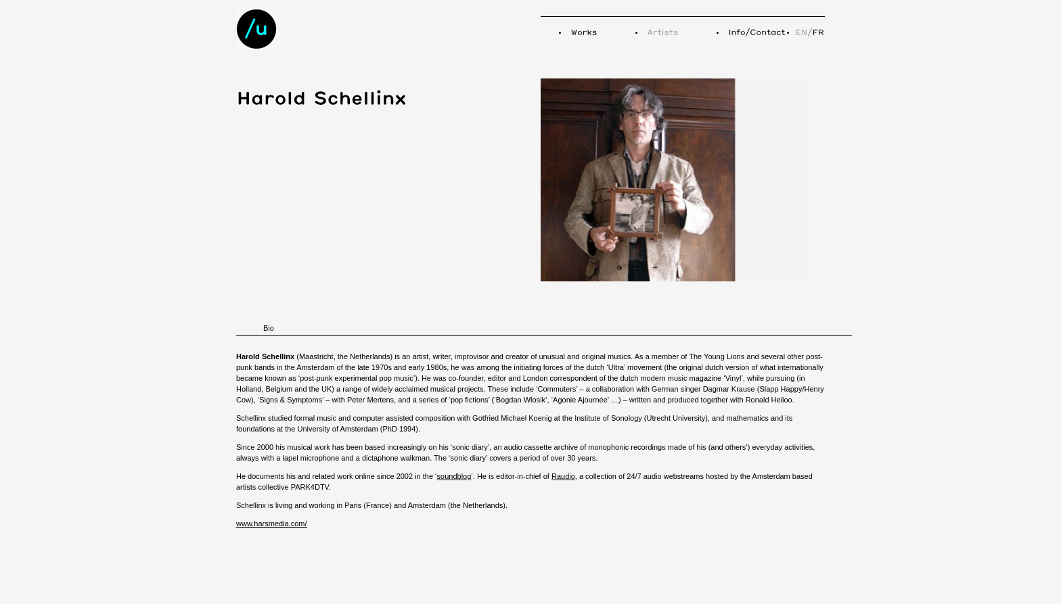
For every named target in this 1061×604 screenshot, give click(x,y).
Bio (268, 328)
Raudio (563, 476)
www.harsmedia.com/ (271, 523)
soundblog (454, 476)
